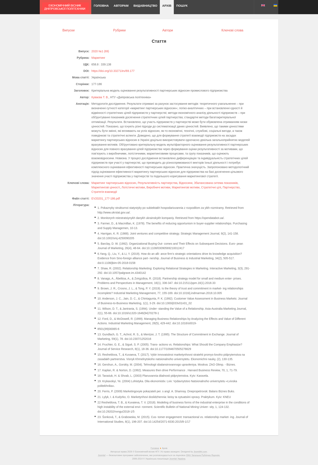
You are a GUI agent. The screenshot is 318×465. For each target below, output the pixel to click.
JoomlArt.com (200, 451)
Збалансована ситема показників (216, 183)
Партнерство (231, 187)
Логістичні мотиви (133, 187)
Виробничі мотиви (158, 187)
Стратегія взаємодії (104, 191)
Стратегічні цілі (211, 187)
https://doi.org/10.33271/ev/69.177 (113, 71)
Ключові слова (232, 30)
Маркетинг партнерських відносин (113, 183)
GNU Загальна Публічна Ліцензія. (203, 455)
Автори (167, 30)
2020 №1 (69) (100, 51)
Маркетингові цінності (105, 187)
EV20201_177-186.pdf (105, 198)
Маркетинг (98, 57)
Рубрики (119, 30)
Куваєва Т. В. (100, 97)
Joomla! (102, 455)
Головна (155, 448)
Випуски (68, 30)
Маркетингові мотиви (186, 187)
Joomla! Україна (177, 459)
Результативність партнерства (157, 183)
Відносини (185, 183)
